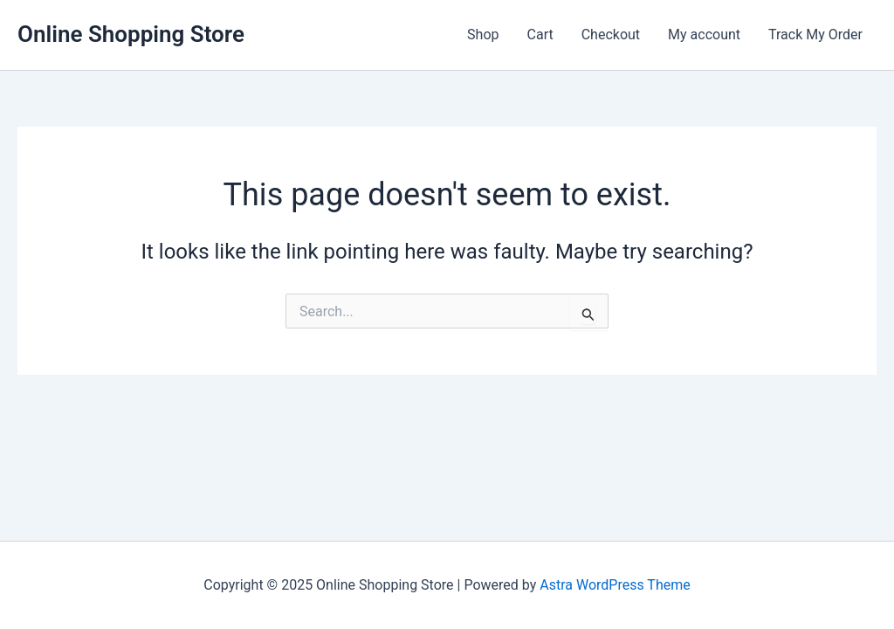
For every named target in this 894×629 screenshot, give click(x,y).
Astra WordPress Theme (615, 585)
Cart (540, 34)
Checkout (610, 34)
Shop (483, 34)
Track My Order (815, 34)
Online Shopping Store (130, 34)
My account (704, 34)
